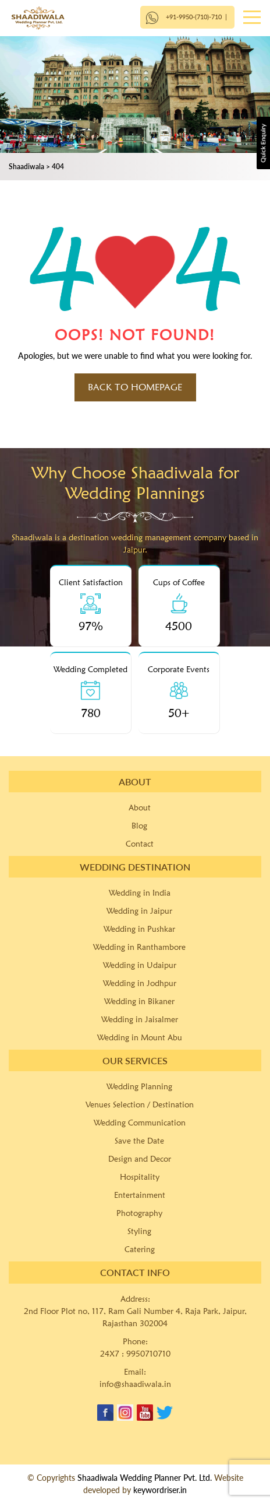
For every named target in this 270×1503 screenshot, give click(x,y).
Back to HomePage (135, 387)
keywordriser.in (160, 1490)
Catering (140, 1249)
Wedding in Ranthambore (139, 947)
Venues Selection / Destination (140, 1104)
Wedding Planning (139, 1086)
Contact (140, 843)
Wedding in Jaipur (139, 910)
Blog (139, 825)
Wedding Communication (140, 1122)
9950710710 (148, 1353)
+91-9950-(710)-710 (194, 16)
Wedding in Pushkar (139, 929)
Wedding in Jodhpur (139, 983)
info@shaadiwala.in (135, 1384)
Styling (139, 1231)
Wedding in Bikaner (139, 1001)
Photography (139, 1213)
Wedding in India (139, 892)
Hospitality (139, 1177)
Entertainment (139, 1195)
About (140, 807)
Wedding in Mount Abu (139, 1037)
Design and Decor (139, 1158)
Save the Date (139, 1140)
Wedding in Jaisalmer (139, 1019)
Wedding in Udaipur (139, 965)
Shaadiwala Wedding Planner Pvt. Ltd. (144, 1478)
